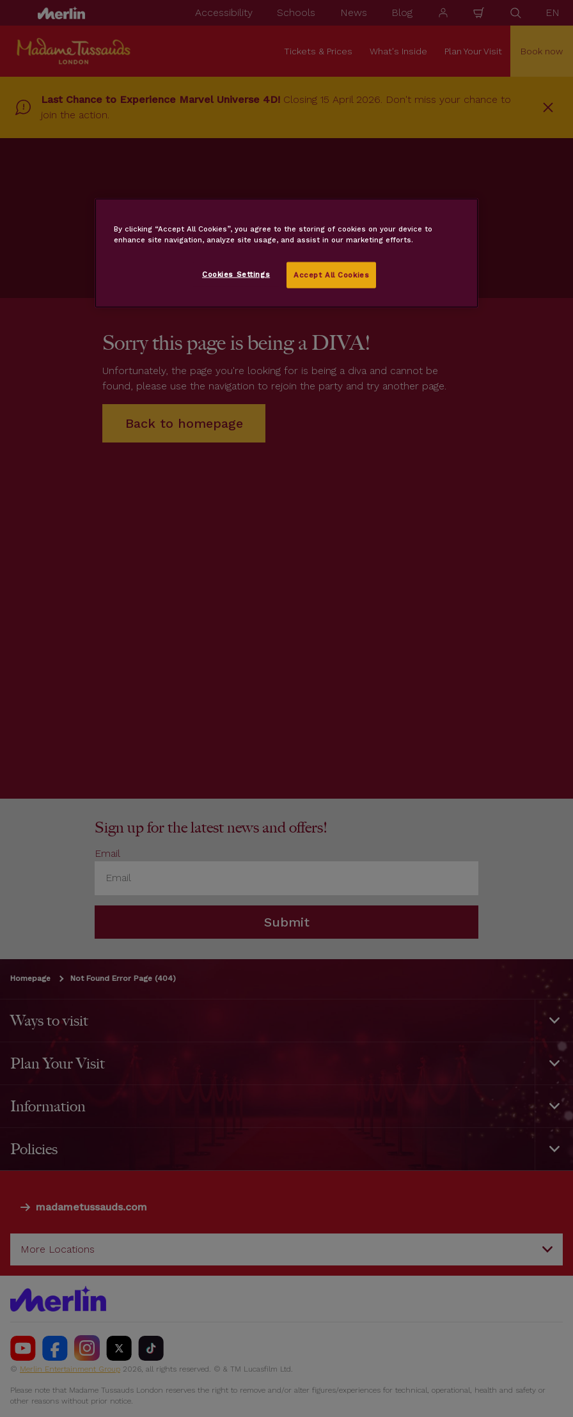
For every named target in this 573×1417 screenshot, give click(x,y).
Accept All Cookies (331, 274)
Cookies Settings (236, 273)
